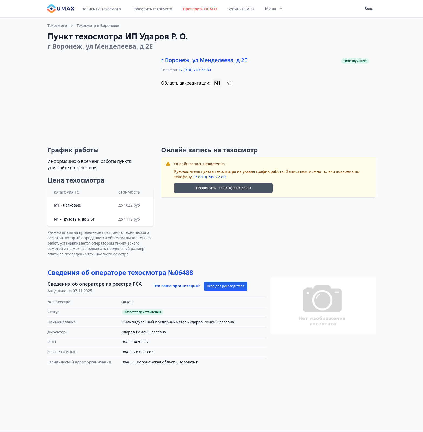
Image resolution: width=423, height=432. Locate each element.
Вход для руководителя (225, 286)
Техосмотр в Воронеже (98, 25)
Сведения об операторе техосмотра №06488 (120, 272)
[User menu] (367, 9)
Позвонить (223, 188)
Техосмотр (57, 25)
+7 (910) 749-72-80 (194, 69)
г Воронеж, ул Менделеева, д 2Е (204, 60)
